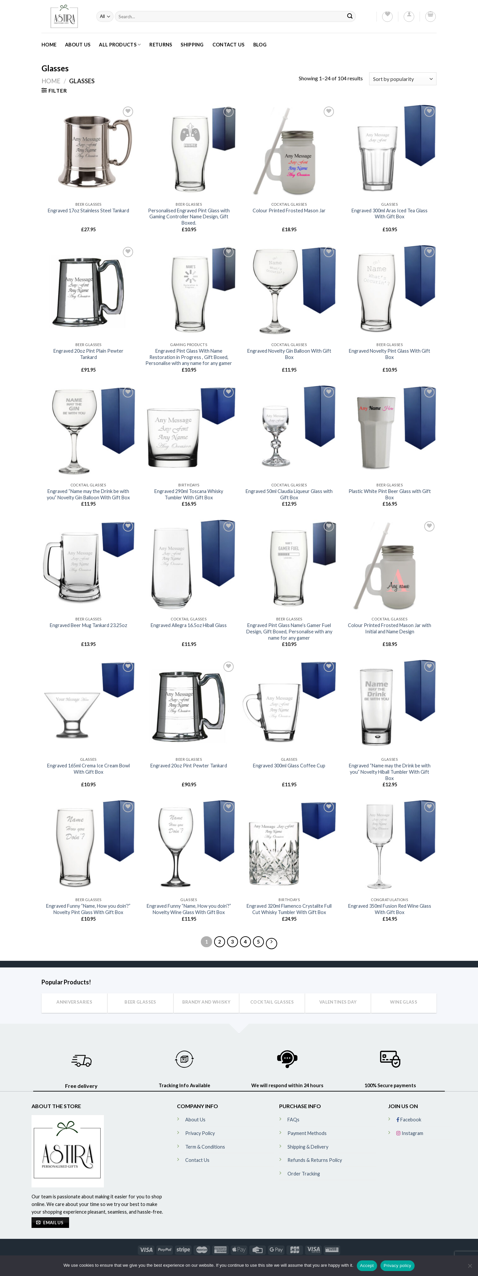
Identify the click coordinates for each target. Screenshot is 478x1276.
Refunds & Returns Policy (314, 1160)
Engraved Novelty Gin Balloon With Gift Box (289, 354)
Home (48, 44)
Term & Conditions (205, 1147)
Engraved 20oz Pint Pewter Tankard (188, 765)
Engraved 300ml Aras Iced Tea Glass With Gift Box (390, 214)
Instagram (409, 1133)
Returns (160, 44)
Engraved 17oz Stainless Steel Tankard (88, 210)
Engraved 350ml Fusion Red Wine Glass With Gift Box (389, 909)
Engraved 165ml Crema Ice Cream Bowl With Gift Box (88, 769)
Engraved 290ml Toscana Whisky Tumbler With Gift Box (188, 494)
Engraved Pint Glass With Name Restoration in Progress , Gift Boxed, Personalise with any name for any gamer (188, 357)
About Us (77, 44)
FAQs (293, 1119)
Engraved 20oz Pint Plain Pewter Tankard (88, 354)
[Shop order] (403, 78)
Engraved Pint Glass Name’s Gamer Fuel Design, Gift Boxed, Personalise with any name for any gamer (289, 631)
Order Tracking (303, 1173)
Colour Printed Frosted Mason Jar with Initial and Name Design (389, 628)
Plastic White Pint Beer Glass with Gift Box (390, 494)
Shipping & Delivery (307, 1147)
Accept (367, 1265)
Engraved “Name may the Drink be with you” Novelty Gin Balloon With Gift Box (88, 494)
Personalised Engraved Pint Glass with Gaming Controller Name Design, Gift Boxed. (189, 217)
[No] (469, 1267)
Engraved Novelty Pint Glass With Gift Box (389, 354)
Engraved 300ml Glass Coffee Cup (289, 765)
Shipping (192, 44)
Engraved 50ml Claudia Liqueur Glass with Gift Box (289, 494)
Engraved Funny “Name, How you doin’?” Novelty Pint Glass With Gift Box (88, 909)
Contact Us (228, 44)
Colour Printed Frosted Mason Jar (289, 210)
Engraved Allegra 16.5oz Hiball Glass (189, 625)
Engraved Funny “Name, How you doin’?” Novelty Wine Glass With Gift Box (189, 909)
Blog (260, 44)
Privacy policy (397, 1265)
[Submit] (350, 16)
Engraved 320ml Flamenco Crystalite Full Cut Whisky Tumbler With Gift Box (289, 909)
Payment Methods (307, 1133)
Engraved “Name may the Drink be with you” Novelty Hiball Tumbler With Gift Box (390, 772)
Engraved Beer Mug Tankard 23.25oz (88, 625)
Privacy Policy (200, 1133)
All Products (120, 44)
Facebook (408, 1119)
